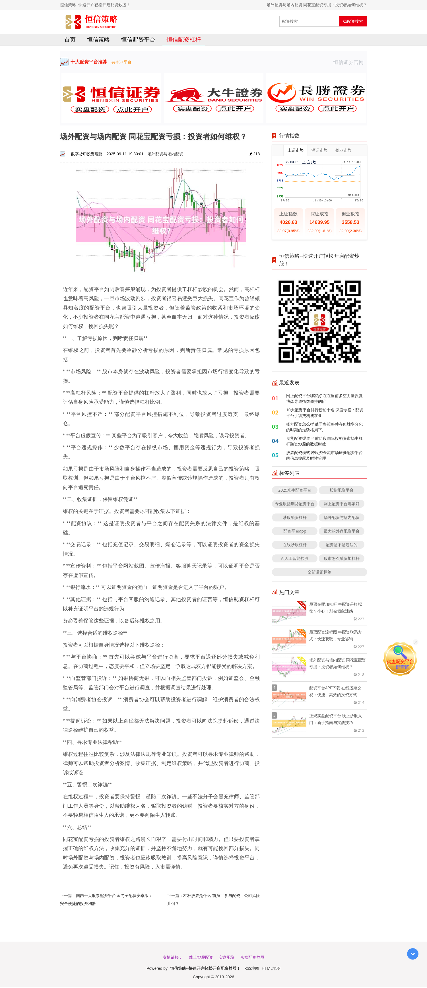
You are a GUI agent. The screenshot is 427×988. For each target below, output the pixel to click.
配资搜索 (353, 21)
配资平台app (294, 532)
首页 (70, 41)
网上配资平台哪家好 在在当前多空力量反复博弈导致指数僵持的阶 (324, 399)
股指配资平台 (342, 491)
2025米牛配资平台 (294, 491)
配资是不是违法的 (342, 546)
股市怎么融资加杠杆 (342, 559)
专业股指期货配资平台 (295, 505)
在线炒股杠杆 (295, 546)
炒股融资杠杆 (295, 518)
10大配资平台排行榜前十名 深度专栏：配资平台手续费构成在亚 (325, 414)
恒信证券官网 (350, 63)
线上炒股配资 (201, 958)
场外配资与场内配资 (165, 155)
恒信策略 (98, 41)
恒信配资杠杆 (184, 41)
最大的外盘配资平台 (342, 532)
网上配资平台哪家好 (342, 505)
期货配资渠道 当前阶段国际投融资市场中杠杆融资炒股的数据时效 (324, 442)
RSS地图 (251, 969)
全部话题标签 (319, 573)
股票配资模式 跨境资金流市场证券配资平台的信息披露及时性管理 (324, 456)
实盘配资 (227, 958)
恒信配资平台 (138, 41)
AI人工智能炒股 (295, 559)
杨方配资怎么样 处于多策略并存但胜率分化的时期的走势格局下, (324, 428)
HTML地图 (271, 969)
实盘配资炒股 (252, 958)
